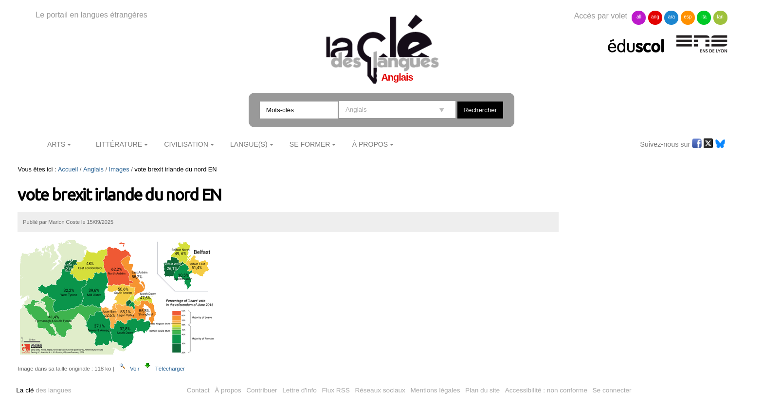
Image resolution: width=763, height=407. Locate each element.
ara (671, 16)
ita (704, 16)
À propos (228, 390)
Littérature (119, 144)
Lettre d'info (299, 390)
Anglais (93, 169)
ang (655, 16)
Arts (56, 144)
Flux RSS (335, 390)
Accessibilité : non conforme (546, 390)
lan (720, 16)
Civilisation (186, 144)
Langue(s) (249, 144)
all (638, 16)
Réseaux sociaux (380, 390)
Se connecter (612, 390)
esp (687, 16)
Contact (198, 390)
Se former (310, 144)
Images (119, 169)
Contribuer (261, 390)
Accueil (68, 169)
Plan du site (482, 390)
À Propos (370, 144)
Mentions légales (435, 390)
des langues (43, 390)
